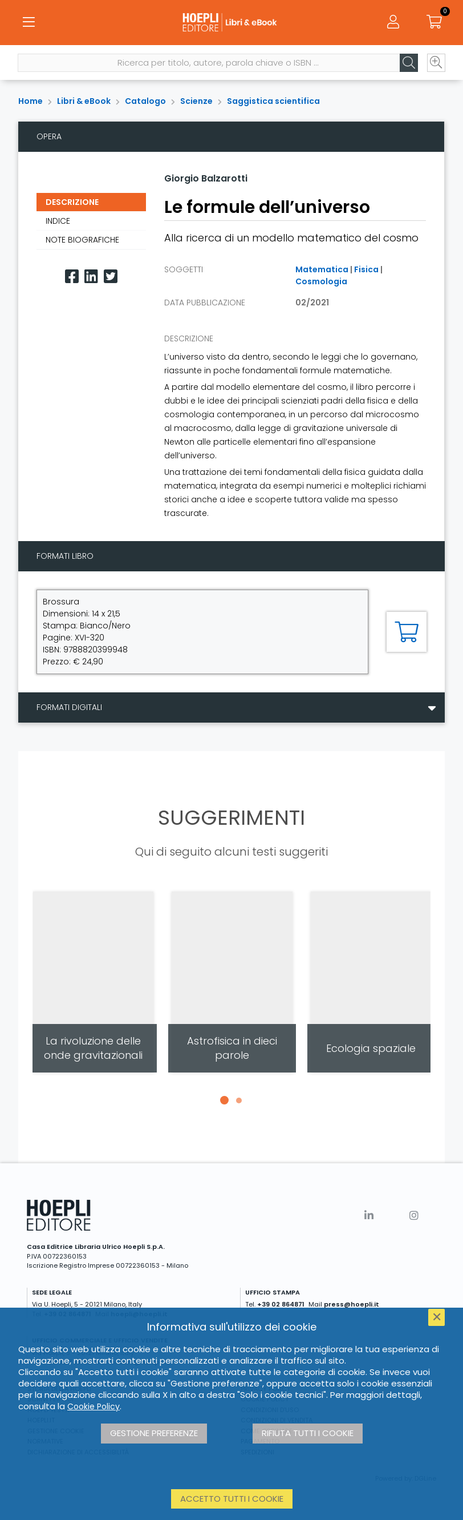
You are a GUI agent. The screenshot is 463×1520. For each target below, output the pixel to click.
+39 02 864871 (280, 1304)
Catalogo (145, 101)
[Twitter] (110, 276)
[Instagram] (414, 1215)
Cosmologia (321, 281)
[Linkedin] (91, 276)
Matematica (321, 269)
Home (30, 101)
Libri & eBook (84, 101)
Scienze (196, 101)
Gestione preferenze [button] (154, 1433)
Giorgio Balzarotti (205, 178)
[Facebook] (72, 276)
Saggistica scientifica (273, 101)
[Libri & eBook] (231, 22)
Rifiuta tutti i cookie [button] (308, 1433)
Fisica (366, 269)
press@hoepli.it (351, 1304)
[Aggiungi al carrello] (407, 632)
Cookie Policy (93, 1406)
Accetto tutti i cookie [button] (231, 1499)
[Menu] (28, 23)
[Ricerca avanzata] (436, 63)
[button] (224, 1100)
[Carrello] (434, 23)
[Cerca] (408, 63)
